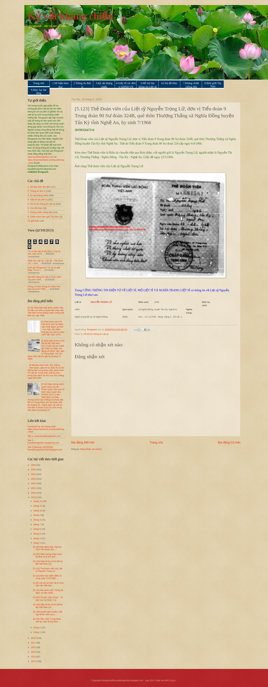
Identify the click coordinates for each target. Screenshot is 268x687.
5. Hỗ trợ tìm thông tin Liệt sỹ (95, 334)
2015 (33, 652)
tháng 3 (37, 543)
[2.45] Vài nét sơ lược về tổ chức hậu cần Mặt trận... (48, 584)
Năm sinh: (143, 302)
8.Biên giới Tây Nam (212, 85)
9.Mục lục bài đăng (38, 91)
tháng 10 (38, 510)
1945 (156, 302)
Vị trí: (125, 317)
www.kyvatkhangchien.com (41, 157)
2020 (33, 493)
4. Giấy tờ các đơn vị (37, 199)
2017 (33, 642)
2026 (33, 465)
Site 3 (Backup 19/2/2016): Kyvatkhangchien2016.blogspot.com (45, 448)
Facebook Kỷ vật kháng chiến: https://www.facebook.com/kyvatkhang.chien (46, 429)
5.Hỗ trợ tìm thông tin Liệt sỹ (147, 85)
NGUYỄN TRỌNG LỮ (101, 302)
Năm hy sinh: (206, 304)
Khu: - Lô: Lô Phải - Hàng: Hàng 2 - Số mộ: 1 (160, 317)
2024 (33, 474)
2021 (33, 488)
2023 (33, 479)
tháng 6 (37, 529)
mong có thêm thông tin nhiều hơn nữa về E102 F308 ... (44, 287)
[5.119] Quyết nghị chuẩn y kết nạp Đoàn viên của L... (47, 612)
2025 (33, 469)
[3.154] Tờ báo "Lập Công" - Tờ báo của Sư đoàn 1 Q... (48, 598)
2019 (33, 497)
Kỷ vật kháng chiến (70, 16)
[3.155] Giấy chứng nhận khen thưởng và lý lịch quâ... (47, 555)
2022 (33, 483)
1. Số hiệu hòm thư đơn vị (40, 187)
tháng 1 (37, 632)
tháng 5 (37, 533)
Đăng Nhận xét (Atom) (91, 449)
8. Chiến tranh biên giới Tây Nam (43, 216)
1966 (77, 309)
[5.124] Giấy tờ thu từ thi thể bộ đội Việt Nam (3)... (47, 562)
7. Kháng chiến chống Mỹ (40, 212)
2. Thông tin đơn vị (36, 191)
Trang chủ (38, 83)
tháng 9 (37, 515)
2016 (33, 647)
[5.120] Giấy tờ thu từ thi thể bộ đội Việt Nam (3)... (47, 605)
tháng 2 (37, 627)
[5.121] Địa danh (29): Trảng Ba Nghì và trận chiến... (48, 591)
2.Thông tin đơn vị (82, 85)
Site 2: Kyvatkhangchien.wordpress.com (43, 441)
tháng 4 (37, 538)
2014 (33, 656)
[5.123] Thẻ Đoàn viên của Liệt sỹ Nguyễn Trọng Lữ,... (47, 569)
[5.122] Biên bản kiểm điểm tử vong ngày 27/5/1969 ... (47, 576)
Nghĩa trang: (189, 311)
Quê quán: (127, 309)
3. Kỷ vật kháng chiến (38, 195)
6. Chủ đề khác (35, 208)
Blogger (172, 680)
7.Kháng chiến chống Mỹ (191, 85)
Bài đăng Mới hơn (83, 442)
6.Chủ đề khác (169, 83)
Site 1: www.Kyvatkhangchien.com (44, 436)
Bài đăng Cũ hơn (229, 442)
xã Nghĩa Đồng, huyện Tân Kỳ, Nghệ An (157, 309)
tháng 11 (38, 506)
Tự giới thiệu (34, 221)
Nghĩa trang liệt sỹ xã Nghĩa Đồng (91, 317)
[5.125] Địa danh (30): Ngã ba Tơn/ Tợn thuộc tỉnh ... (47, 548)
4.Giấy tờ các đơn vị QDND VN (126, 85)
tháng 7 (37, 524)
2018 (33, 638)
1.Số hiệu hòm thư (60, 85)
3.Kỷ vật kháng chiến (104, 85)
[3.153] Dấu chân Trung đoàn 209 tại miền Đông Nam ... (47, 620)
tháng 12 (38, 501)
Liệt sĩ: (78, 302)
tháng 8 (37, 520)
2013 (33, 661)
